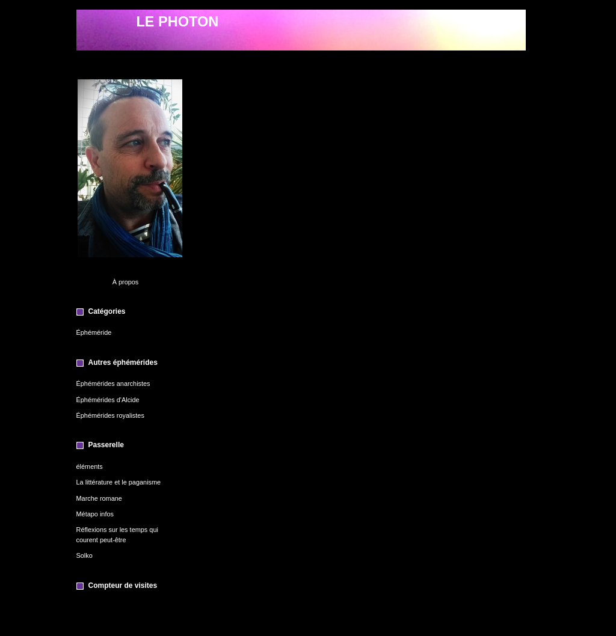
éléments (89, 466)
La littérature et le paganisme (118, 482)
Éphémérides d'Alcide (108, 399)
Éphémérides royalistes (110, 415)
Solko (84, 555)
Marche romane (99, 498)
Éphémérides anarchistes (113, 383)
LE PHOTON (178, 21)
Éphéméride (94, 332)
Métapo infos (95, 514)
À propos (125, 282)
